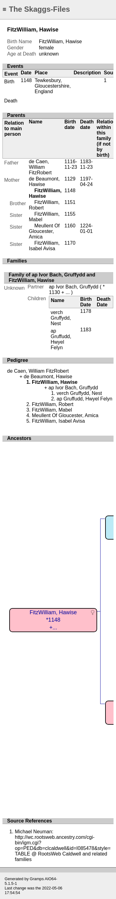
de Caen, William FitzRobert (40, 167)
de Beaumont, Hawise (44, 181)
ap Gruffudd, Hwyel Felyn (61, 339)
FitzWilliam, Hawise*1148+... (53, 620)
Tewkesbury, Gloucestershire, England (53, 86)
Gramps (37, 878)
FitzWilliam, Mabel (52, 409)
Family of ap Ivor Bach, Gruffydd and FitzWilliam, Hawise (52, 277)
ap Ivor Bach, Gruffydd (73, 286)
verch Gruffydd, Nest (61, 318)
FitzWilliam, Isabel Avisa (44, 245)
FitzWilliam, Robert (52, 404)
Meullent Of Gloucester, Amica (44, 231)
